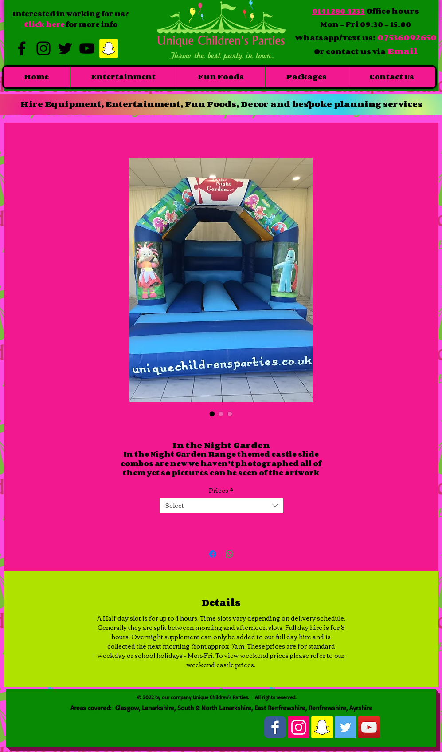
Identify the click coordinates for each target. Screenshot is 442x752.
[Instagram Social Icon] (298, 727)
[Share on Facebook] (212, 554)
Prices (221, 490)
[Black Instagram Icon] (43, 48)
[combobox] (221, 505)
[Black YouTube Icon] (87, 48)
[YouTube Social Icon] (369, 727)
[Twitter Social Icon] (345, 727)
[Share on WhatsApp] (229, 554)
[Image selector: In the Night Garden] (212, 413)
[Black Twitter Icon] (65, 48)
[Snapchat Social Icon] (108, 48)
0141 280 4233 (338, 11)
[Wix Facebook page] (275, 727)
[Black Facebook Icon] (21, 48)
